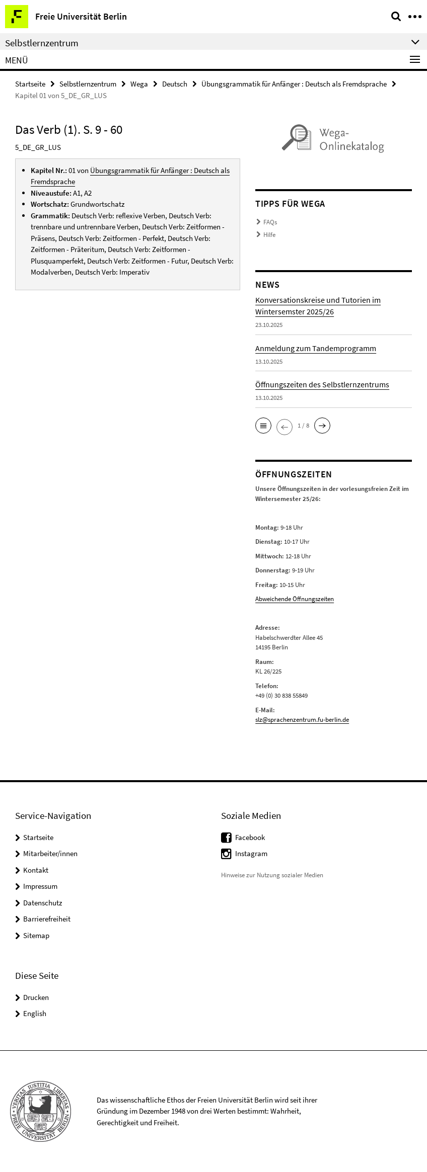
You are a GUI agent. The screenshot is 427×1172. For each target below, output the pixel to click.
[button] (263, 425)
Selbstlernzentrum (87, 84)
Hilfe (269, 234)
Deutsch (174, 84)
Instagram (251, 853)
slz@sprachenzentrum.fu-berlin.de (302, 719)
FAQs (270, 222)
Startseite (30, 84)
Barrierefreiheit (46, 919)
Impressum (40, 886)
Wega (139, 84)
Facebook (250, 837)
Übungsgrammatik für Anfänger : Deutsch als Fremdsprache (294, 84)
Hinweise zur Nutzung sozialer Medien (272, 875)
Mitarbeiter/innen (50, 853)
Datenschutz (42, 902)
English (34, 1013)
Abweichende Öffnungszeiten (294, 599)
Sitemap (36, 935)
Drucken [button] (36, 997)
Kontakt (35, 870)
